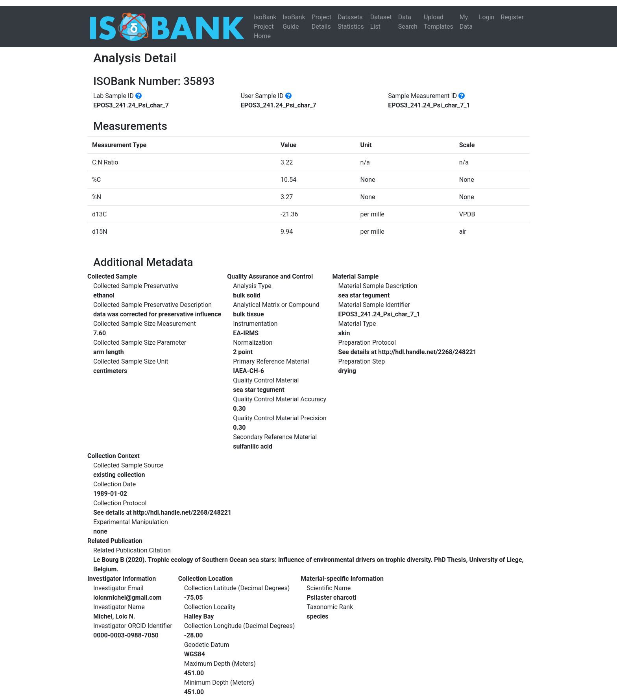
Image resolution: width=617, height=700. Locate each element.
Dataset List (381, 21)
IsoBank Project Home (265, 26)
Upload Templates (438, 21)
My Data (466, 21)
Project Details (321, 21)
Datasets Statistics (351, 21)
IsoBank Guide (294, 21)
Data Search (407, 21)
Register (512, 17)
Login (486, 17)
